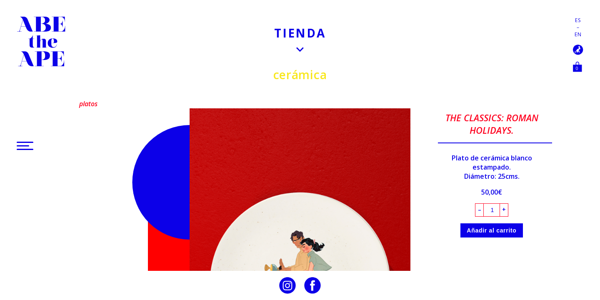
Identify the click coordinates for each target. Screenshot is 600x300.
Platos (88, 103)
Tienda (300, 33)
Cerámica (300, 74)
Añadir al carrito (491, 230)
